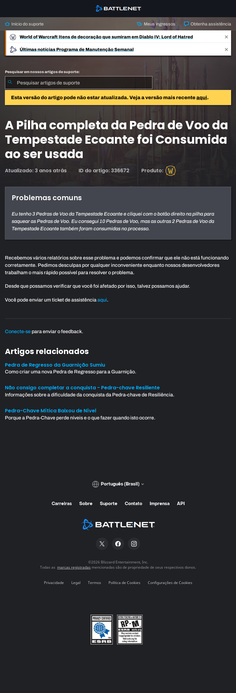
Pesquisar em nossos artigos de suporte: (42, 72)
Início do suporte (24, 23)
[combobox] (78, 82)
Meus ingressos (156, 23)
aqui (201, 97)
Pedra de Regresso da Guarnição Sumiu (55, 364)
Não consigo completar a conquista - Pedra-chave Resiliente (82, 387)
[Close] (226, 36)
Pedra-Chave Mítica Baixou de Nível (50, 410)
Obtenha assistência (207, 23)
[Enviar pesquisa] (10, 82)
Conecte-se (18, 331)
